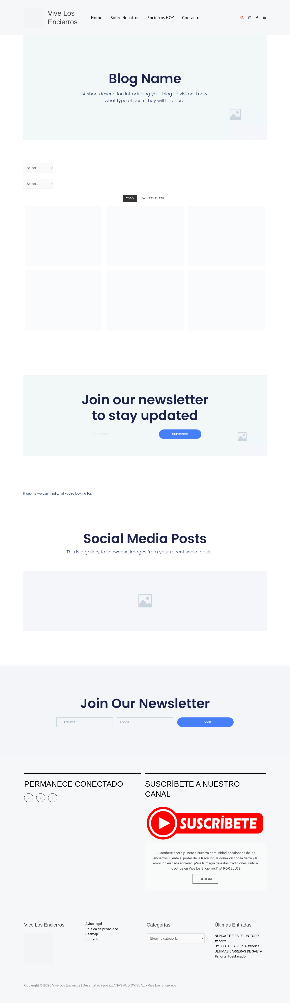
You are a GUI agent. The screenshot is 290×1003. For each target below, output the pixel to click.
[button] (242, 18)
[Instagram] (249, 17)
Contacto (92, 939)
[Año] (38, 168)
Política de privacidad (101, 929)
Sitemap (91, 934)
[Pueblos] (38, 184)
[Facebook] (257, 17)
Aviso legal (93, 924)
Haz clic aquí (205, 879)
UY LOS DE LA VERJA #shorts (237, 946)
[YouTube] (264, 17)
